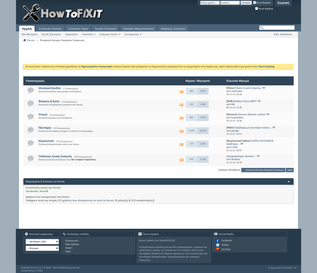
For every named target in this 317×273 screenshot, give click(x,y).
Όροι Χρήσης (72, 244)
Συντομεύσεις (132, 34)
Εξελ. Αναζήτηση (283, 34)
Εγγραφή (283, 2)
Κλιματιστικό (46, 141)
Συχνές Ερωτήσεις (51, 34)
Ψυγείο (43, 114)
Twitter (225, 244)
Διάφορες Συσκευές (173, 28)
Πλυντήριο (45, 127)
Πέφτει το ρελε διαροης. (248, 88)
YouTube (225, 249)
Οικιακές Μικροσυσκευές (138, 28)
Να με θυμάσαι (262, 3)
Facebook (226, 240)
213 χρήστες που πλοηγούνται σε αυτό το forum (85, 200)
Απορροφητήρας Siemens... (241, 156)
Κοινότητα (87, 34)
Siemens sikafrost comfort (251, 114)
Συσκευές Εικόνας (50, 28)
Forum (31, 40)
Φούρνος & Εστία (49, 101)
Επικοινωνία (71, 240)
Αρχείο (69, 247)
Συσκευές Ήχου (78, 28)
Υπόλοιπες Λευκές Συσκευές (55, 156)
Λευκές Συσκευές (105, 28)
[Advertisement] (239, 13)
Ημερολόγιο (71, 34)
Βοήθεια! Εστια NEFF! (245, 101)
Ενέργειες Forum (109, 34)
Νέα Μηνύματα (29, 34)
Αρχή (289, 170)
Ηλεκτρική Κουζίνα (50, 88)
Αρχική (27, 28)
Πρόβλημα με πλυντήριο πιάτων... (253, 127)
